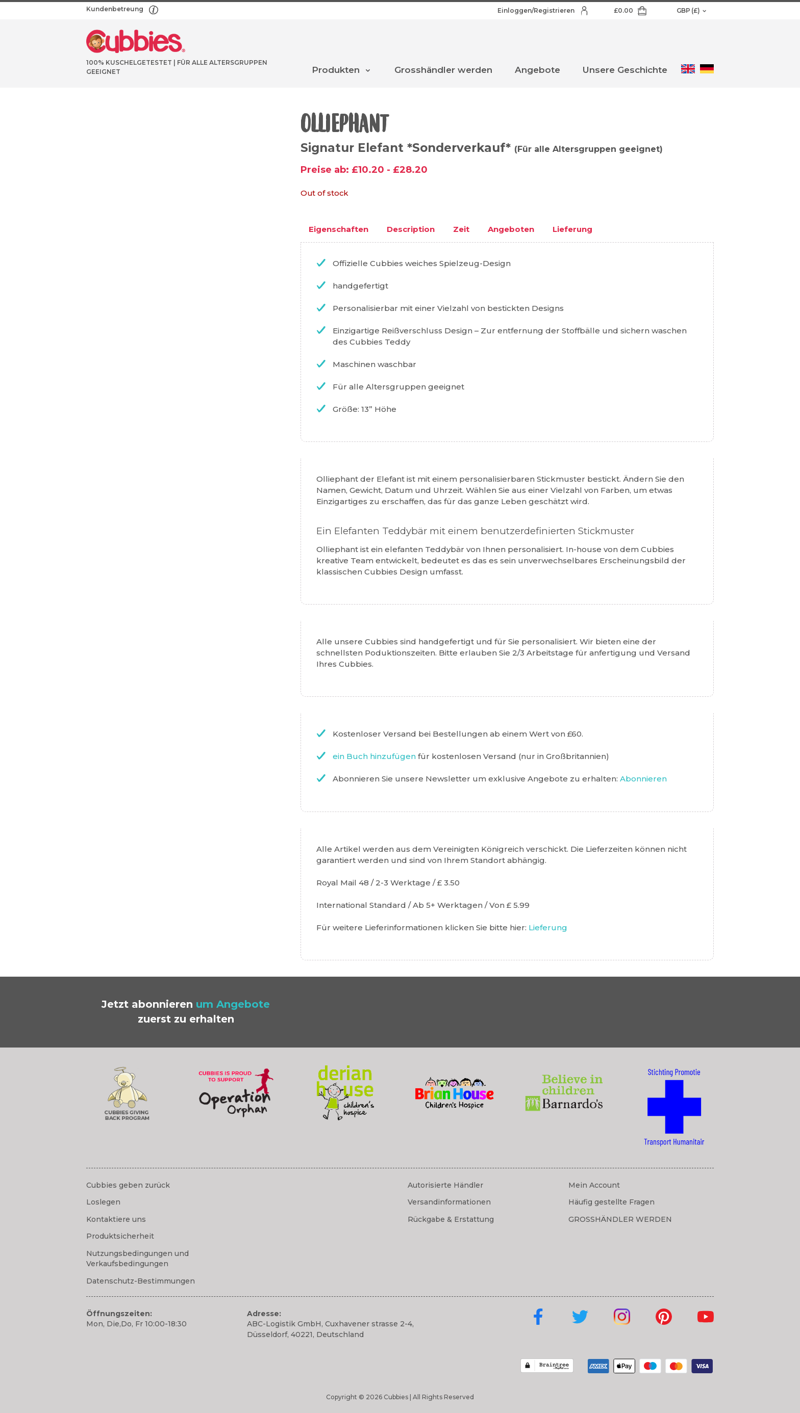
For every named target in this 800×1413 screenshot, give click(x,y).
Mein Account (594, 1185)
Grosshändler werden (443, 70)
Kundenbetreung (115, 9)
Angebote (537, 70)
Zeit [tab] (461, 229)
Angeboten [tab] (511, 229)
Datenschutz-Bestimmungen (140, 1281)
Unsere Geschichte (625, 70)
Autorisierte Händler (445, 1185)
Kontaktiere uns (116, 1219)
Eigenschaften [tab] (338, 229)
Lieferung (548, 927)
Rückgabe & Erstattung (451, 1219)
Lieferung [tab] (572, 229)
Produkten (336, 70)
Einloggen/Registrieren (536, 10)
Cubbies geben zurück (128, 1185)
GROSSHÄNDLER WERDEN (620, 1219)
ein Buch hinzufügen (375, 756)
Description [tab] (411, 229)
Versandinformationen (449, 1202)
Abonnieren (643, 778)
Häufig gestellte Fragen (611, 1202)
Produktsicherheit (120, 1236)
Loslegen (103, 1202)
